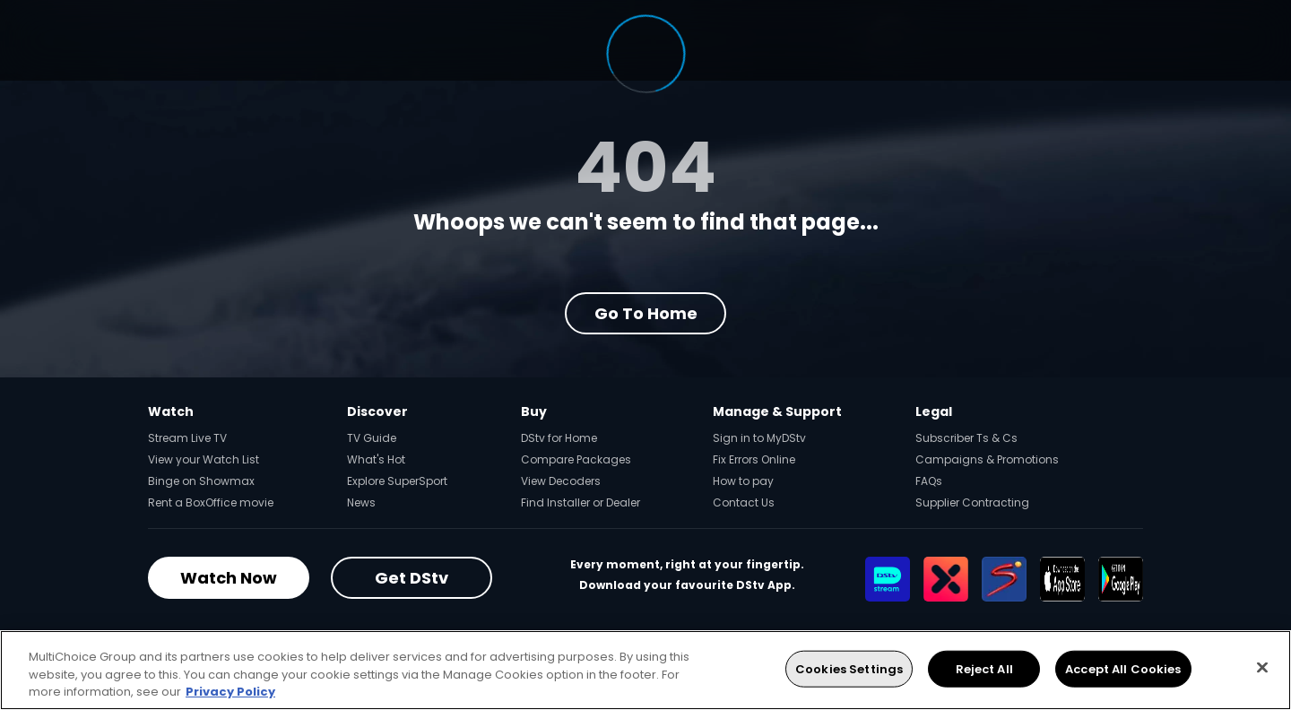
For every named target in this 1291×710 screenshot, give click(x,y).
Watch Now (228, 578)
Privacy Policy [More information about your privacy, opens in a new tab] (230, 691)
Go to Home (645, 313)
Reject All (984, 668)
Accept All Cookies (1123, 668)
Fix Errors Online (754, 459)
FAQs (928, 481)
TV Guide (371, 438)
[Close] (1262, 667)
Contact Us (744, 502)
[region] (645, 670)
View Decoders (561, 481)
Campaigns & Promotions (987, 459)
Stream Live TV (187, 438)
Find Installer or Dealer (580, 502)
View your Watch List (203, 459)
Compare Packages (576, 459)
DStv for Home (559, 438)
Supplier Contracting (972, 502)
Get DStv (411, 578)
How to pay (743, 481)
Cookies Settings (849, 668)
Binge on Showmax (201, 481)
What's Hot (376, 459)
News (361, 502)
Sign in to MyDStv (759, 438)
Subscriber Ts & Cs (966, 438)
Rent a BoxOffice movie (210, 502)
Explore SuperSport (397, 481)
